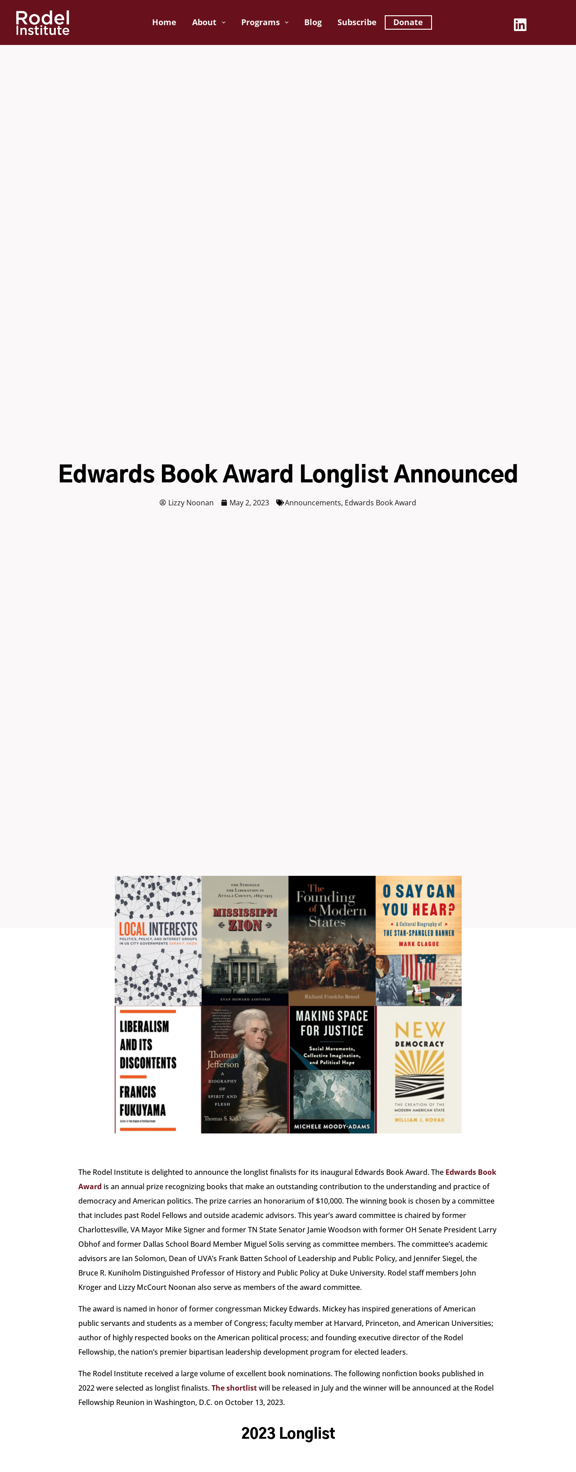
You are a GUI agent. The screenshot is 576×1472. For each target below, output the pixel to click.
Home (164, 22)
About (210, 22)
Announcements (313, 503)
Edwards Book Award (380, 503)
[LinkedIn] (520, 24)
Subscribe (357, 22)
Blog (313, 22)
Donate (408, 22)
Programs (266, 22)
